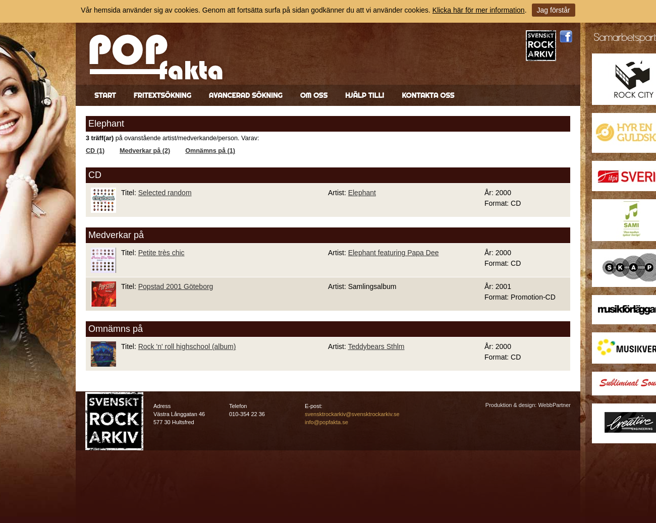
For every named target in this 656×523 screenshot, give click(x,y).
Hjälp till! (364, 95)
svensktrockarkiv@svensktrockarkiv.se (352, 414)
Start (105, 95)
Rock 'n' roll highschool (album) (187, 346)
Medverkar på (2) (145, 150)
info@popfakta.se (326, 422)
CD (94, 175)
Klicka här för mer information (478, 10)
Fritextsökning (162, 95)
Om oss (313, 95)
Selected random (165, 193)
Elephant (362, 193)
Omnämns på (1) (210, 150)
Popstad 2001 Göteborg (175, 286)
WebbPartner (554, 405)
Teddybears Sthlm (376, 346)
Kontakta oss (428, 95)
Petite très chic (161, 253)
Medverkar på (116, 235)
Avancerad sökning (246, 95)
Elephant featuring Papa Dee (393, 253)
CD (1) (95, 150)
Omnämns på (115, 329)
